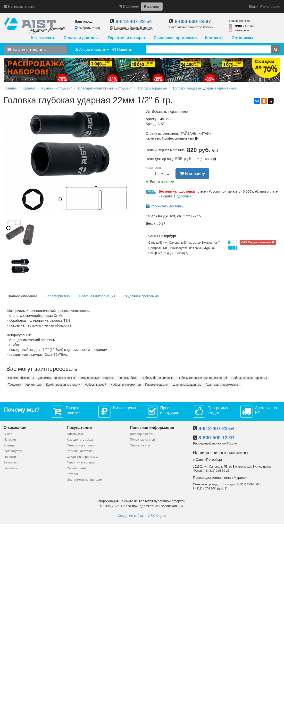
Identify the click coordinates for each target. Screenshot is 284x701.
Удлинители (33, 384)
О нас (8, 434)
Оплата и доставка (81, 38)
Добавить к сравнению (167, 112)
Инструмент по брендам (84, 479)
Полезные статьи (142, 439)
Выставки (10, 468)
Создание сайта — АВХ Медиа (142, 516)
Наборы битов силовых (157, 378)
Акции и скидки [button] (92, 49)
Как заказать (43, 38)
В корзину (192, 173)
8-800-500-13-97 (193, 21)
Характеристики (58, 296)
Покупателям (79, 428)
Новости (10, 457)
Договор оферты (142, 434)
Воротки (108, 378)
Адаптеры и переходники (223, 384)
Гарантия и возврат (126, 38)
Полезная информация (97, 296)
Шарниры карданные (187, 384)
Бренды (9, 445)
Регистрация (270, 7)
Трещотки (14, 384)
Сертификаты (140, 445)
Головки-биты (128, 378)
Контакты (214, 38)
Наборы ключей (95, 384)
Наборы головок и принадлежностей (202, 378)
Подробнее (183, 196)
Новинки (122, 49)
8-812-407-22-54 (134, 21)
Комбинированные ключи (63, 384)
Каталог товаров (27, 49)
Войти (253, 7)
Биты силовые (89, 378)
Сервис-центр (77, 468)
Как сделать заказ (80, 439)
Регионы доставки (80, 451)
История (10, 439)
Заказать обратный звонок (131, 27)
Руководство (13, 451)
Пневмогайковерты (21, 378)
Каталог (72, 474)
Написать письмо (19, 7)
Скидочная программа (175, 38)
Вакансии (10, 462)
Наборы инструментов (125, 384)
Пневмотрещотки (156, 384)
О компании (15, 428)
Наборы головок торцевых (249, 378)
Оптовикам (242, 38)
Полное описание (22, 296)
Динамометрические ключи (56, 378)
